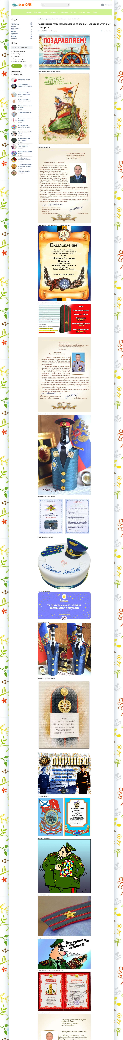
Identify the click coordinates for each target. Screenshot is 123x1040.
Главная (28, 12)
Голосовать (16, 66)
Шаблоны (82, 12)
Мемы (95, 12)
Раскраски (37, 12)
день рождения (16, 28)
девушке (13, 35)
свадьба (13, 30)
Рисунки (73, 12)
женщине (14, 38)
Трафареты (64, 12)
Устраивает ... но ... (19, 56)
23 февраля (14, 33)
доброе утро (15, 25)
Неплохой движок (18, 54)
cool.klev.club (41, 19)
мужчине (48, 19)
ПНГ (88, 12)
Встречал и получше (19, 59)
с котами (14, 23)
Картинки (53, 12)
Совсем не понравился (19, 61)
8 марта (13, 26)
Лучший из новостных (19, 51)
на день (13, 31)
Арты (45, 12)
